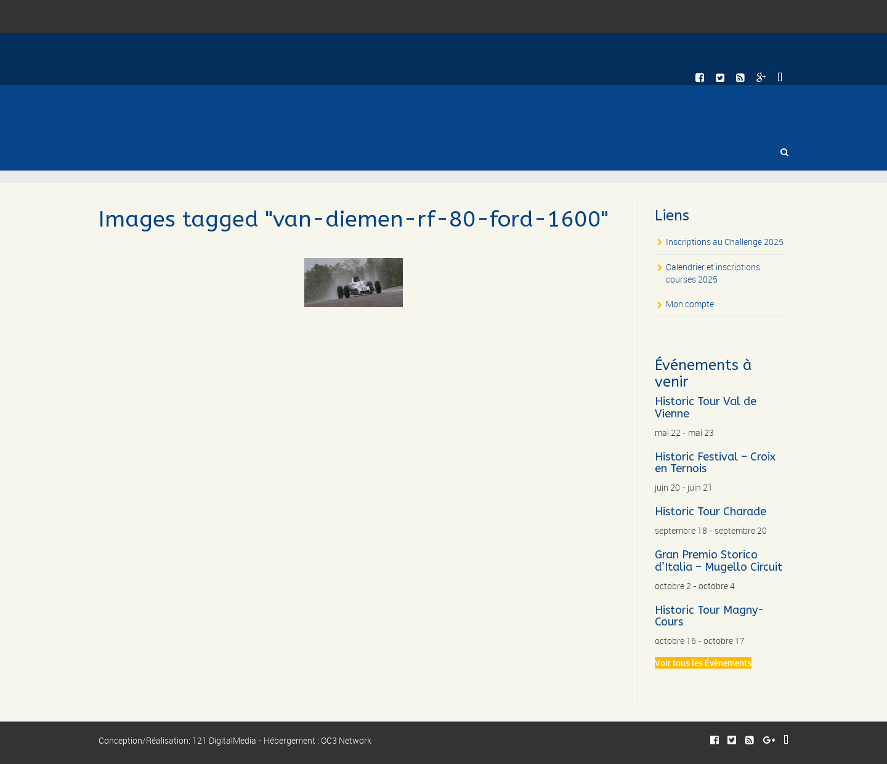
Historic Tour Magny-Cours (709, 616)
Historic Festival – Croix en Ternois (715, 463)
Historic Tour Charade (710, 511)
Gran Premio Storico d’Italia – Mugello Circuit (718, 561)
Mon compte (690, 304)
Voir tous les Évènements (703, 663)
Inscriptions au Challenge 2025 (725, 241)
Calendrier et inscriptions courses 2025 (713, 273)
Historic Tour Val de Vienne (705, 407)
